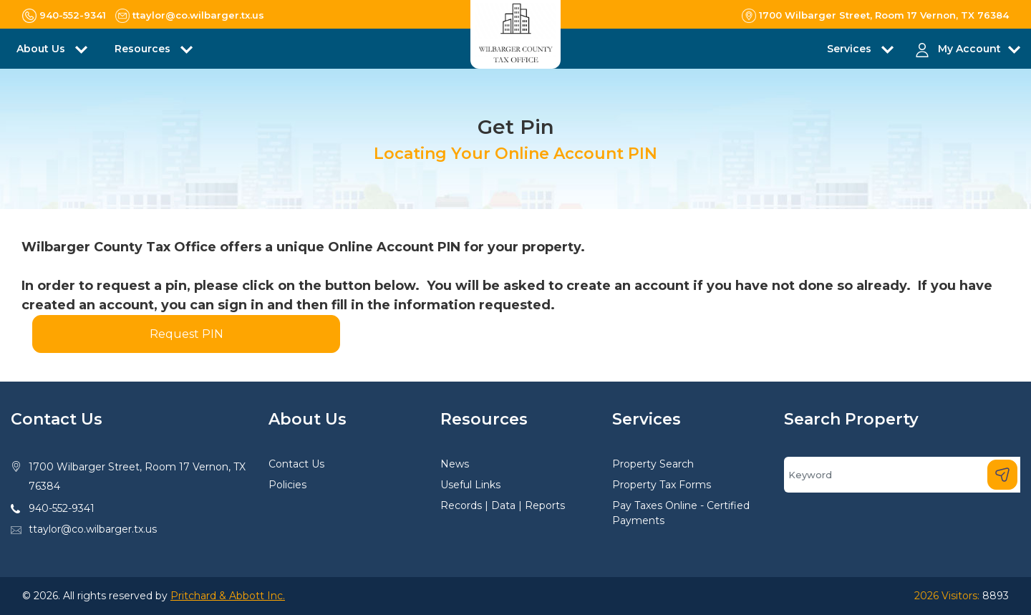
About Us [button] (42, 48)
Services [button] (850, 48)
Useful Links (470, 484)
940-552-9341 (62, 508)
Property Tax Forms (661, 484)
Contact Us (296, 463)
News (454, 463)
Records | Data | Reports (502, 505)
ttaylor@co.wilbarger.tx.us (93, 529)
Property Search (653, 463)
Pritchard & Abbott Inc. (227, 595)
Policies (287, 484)
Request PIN (186, 334)
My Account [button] (969, 48)
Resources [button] (144, 48)
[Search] (902, 475)
